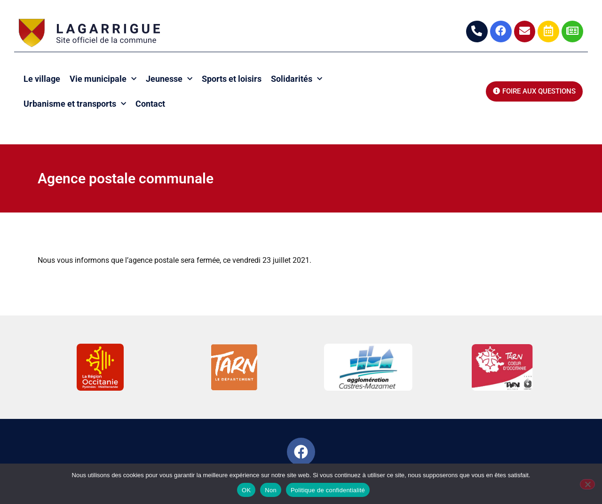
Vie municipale (103, 79)
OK (246, 490)
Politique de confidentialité (328, 490)
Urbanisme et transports (75, 104)
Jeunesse (169, 79)
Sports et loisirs (231, 79)
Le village (42, 79)
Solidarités (296, 79)
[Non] (587, 484)
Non (271, 490)
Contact (150, 104)
